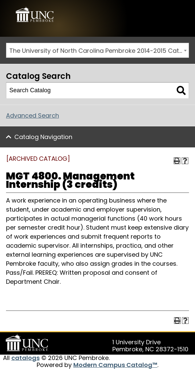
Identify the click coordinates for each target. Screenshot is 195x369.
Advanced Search (32, 115)
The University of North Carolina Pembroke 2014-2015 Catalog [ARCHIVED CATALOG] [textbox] (99, 50)
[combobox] (97, 50)
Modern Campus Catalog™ (115, 365)
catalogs (25, 358)
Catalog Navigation (43, 137)
